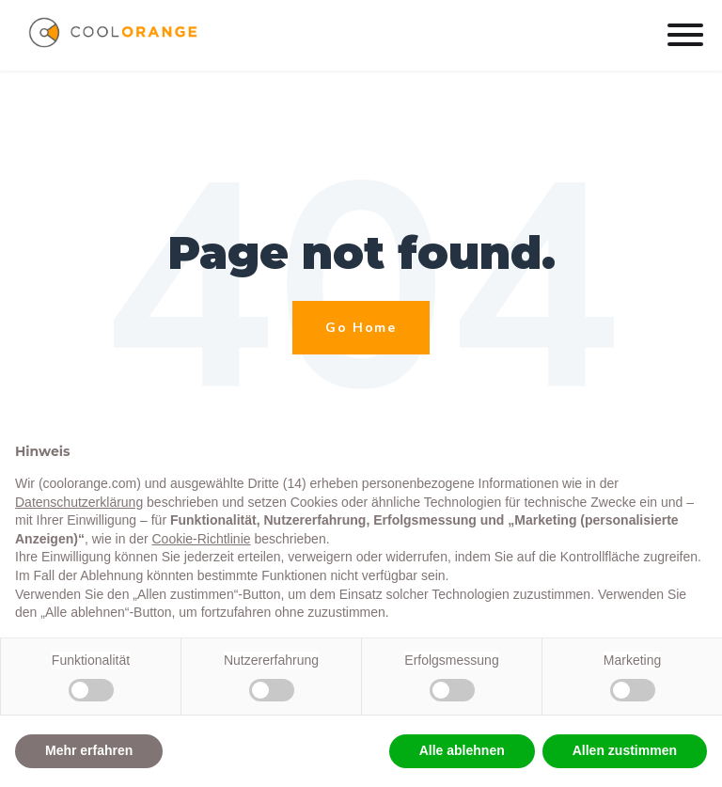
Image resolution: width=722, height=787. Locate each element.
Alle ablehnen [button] (462, 750)
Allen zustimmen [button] (625, 750)
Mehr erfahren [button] (89, 750)
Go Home (360, 328)
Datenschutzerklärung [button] (79, 502)
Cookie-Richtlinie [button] (200, 538)
